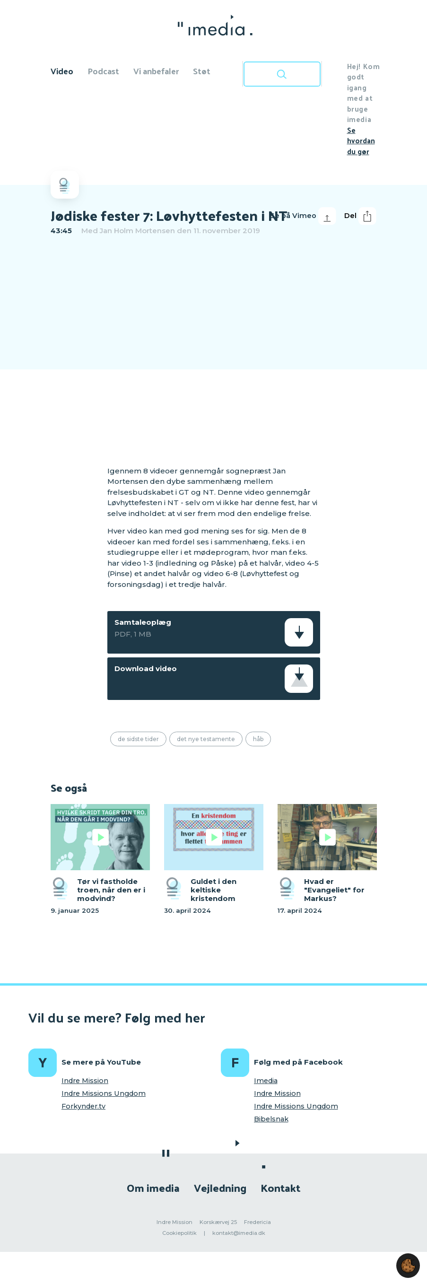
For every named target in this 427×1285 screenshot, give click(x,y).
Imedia (266, 1080)
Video (62, 70)
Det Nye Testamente (206, 739)
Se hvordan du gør (361, 140)
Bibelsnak (271, 1119)
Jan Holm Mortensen (137, 230)
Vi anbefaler (156, 70)
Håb (258, 739)
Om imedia (153, 1187)
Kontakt (280, 1187)
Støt (201, 70)
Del (360, 216)
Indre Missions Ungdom (103, 1093)
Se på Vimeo (303, 216)
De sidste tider (138, 739)
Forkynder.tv (83, 1106)
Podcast (103, 70)
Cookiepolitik (179, 1233)
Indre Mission (84, 1080)
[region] (214, 349)
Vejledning (220, 1187)
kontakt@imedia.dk (238, 1233)
